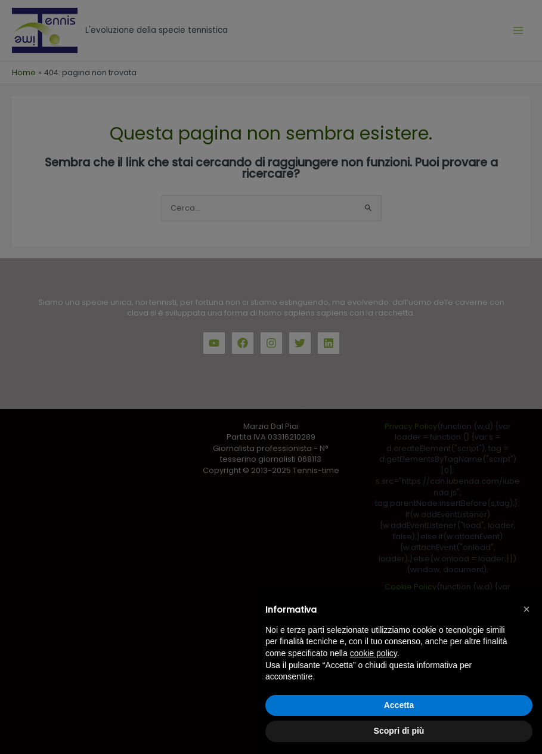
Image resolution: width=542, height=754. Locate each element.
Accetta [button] (399, 705)
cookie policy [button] (373, 653)
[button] (526, 609)
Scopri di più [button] (399, 731)
